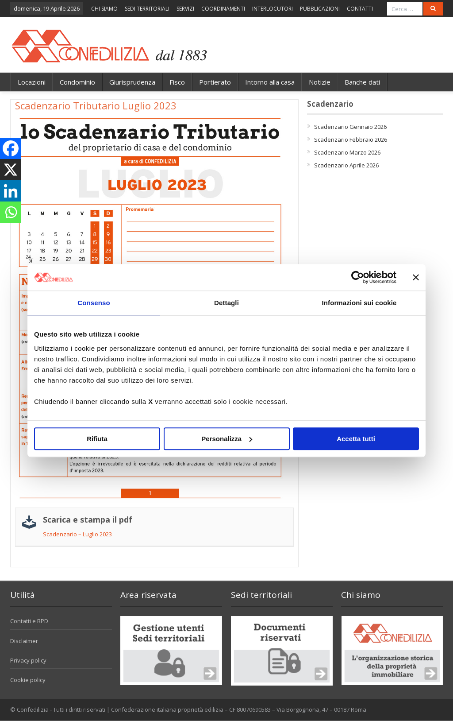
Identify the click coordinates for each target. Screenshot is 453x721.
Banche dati (362, 82)
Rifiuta (97, 438)
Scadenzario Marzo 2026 (347, 152)
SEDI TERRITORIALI (147, 8)
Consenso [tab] (93, 302)
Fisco (177, 82)
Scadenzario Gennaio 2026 (350, 127)
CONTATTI (360, 8)
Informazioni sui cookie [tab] (359, 302)
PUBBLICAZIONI (320, 8)
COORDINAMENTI (223, 8)
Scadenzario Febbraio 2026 (350, 139)
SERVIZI (185, 8)
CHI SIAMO (104, 8)
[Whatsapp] (10, 212)
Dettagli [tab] (226, 302)
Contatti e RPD (29, 621)
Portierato (215, 82)
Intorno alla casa (270, 82)
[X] (10, 169)
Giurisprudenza (132, 82)
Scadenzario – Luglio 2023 (77, 534)
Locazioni (32, 82)
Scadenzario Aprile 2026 (346, 165)
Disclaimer (24, 641)
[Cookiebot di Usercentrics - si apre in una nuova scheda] (357, 277)
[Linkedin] (10, 191)
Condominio (77, 82)
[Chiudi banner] (416, 277)
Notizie (319, 82)
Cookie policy (28, 680)
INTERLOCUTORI (272, 8)
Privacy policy (28, 660)
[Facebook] (10, 148)
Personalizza (226, 438)
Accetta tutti (356, 438)
